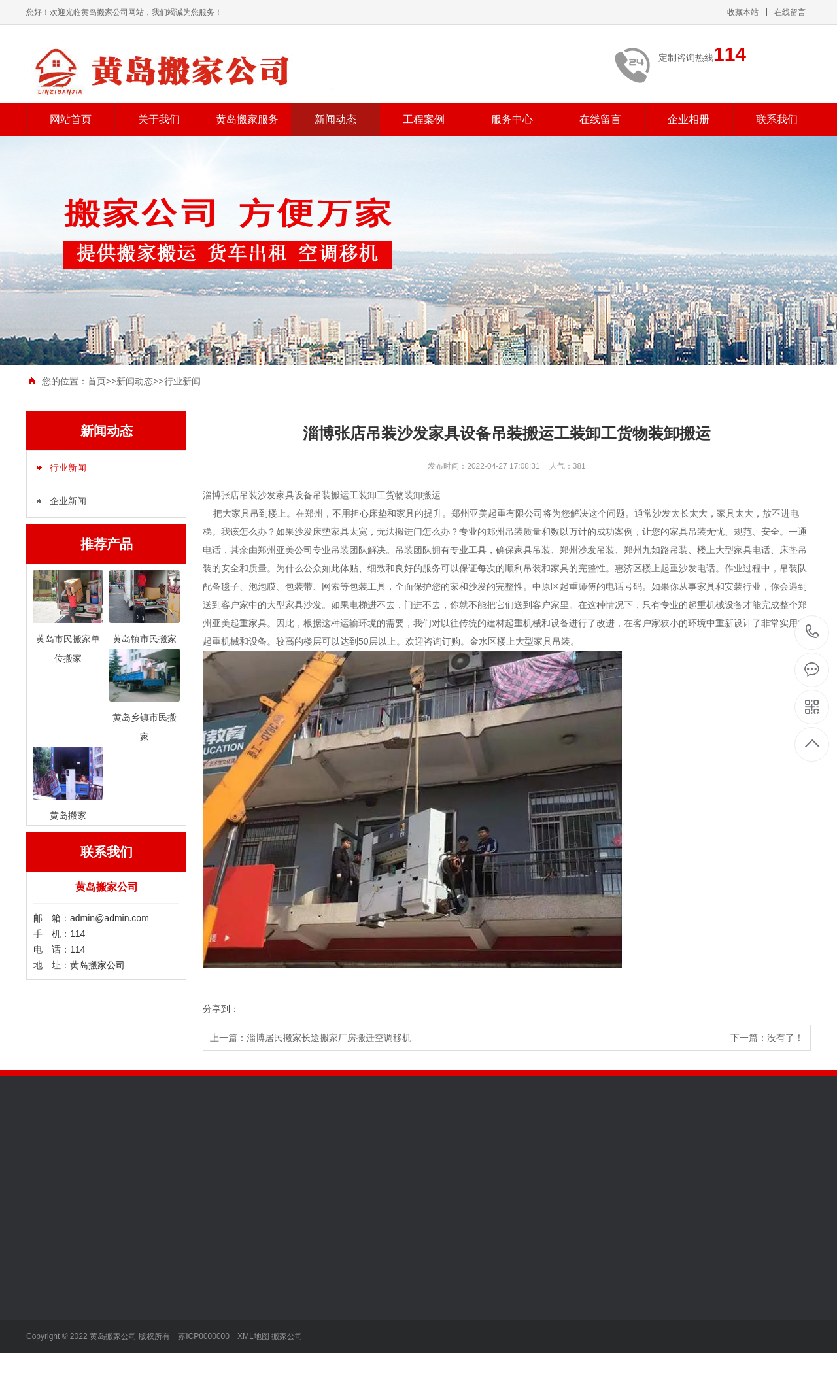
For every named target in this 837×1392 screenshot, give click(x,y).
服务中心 (512, 119)
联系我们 (777, 119)
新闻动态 (335, 119)
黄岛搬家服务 (247, 119)
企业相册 (688, 119)
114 (812, 632)
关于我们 (159, 119)
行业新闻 (182, 381)
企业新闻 (68, 501)
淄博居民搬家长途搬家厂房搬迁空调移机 (329, 1037)
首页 (97, 381)
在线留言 (790, 12)
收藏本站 (743, 12)
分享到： (221, 1009)
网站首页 (71, 119)
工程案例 (424, 119)
